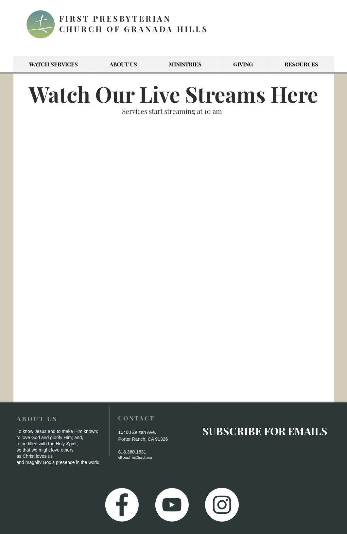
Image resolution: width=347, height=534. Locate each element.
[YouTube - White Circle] (172, 505)
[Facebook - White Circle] (122, 505)
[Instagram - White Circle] (222, 505)
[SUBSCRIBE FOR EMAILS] (265, 431)
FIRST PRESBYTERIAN (115, 18)
